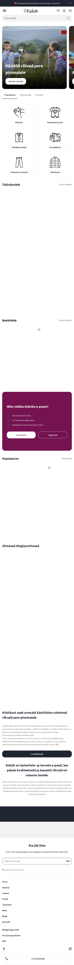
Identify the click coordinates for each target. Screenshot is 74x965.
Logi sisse (52, 435)
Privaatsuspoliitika (11, 935)
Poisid (5, 899)
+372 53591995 (25, 958)
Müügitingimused (10, 929)
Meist (4, 910)
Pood (4, 881)
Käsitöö (6, 887)
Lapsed (5, 893)
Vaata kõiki (67, 458)
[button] (39, 329)
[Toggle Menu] (4, 11)
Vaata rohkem (65, 184)
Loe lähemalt (37, 754)
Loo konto (21, 435)
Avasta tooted (16, 81)
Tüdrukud (6, 904)
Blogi (4, 916)
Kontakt (6, 922)
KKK (4, 941)
